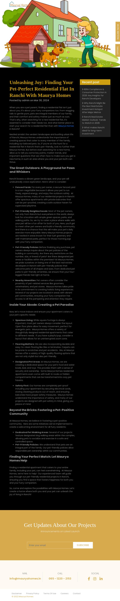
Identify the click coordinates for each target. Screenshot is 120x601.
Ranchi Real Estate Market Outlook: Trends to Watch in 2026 (94, 120)
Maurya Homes (66, 125)
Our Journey (43, 5)
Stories (84, 5)
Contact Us (99, 5)
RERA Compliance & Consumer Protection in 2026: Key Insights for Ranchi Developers (94, 94)
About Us (55, 5)
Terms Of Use (49, 593)
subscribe (83, 545)
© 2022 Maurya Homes (22, 596)
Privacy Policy (32, 593)
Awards (64, 5)
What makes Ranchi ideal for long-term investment (93, 131)
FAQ (91, 5)
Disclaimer (17, 593)
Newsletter (74, 5)
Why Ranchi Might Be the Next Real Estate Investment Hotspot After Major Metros (93, 108)
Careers (64, 593)
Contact (76, 593)
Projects (32, 5)
